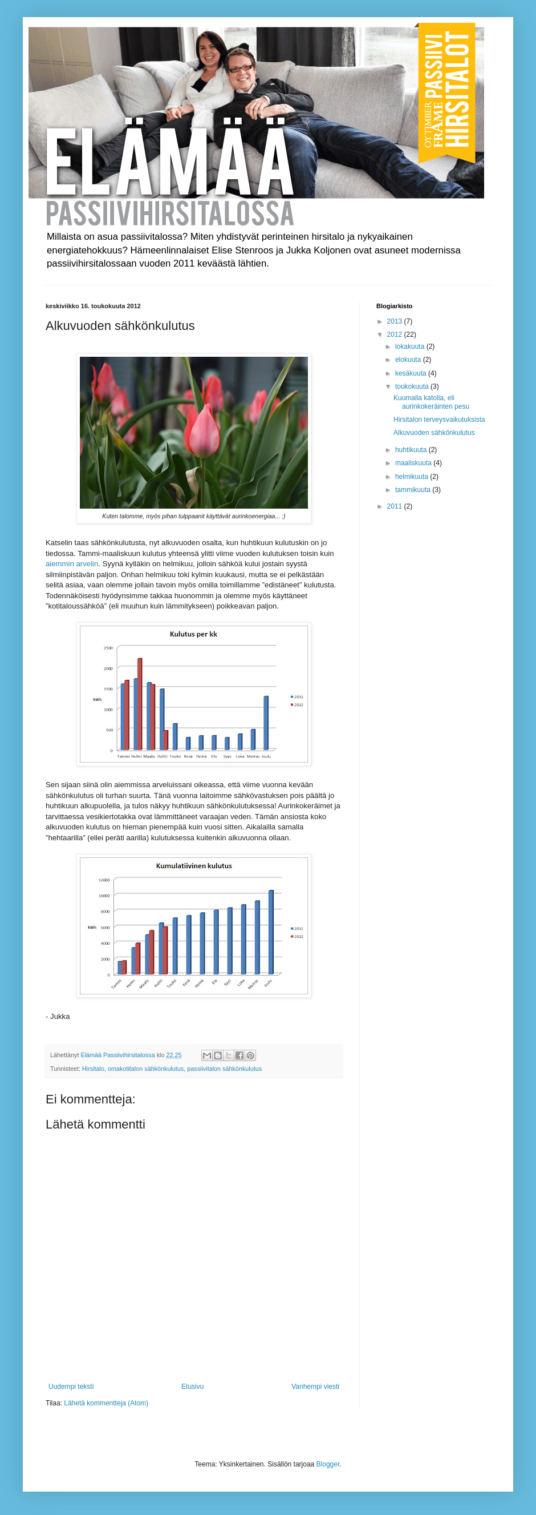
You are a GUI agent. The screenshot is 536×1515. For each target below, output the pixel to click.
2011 (395, 506)
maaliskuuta (414, 463)
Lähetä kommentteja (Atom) (106, 1403)
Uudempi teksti (71, 1387)
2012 (395, 335)
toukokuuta (413, 386)
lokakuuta (411, 346)
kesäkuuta (411, 373)
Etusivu (192, 1387)
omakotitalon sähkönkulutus (146, 1068)
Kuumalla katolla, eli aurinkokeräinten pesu (431, 402)
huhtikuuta (412, 450)
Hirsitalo (93, 1068)
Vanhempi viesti (315, 1387)
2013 (395, 321)
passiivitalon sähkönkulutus (224, 1068)
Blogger (328, 1464)
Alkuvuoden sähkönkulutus (434, 433)
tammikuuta (413, 490)
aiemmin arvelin (72, 563)
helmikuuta (412, 477)
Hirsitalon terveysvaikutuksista (439, 420)
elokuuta (409, 360)
